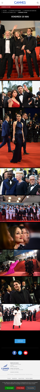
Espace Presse (21, 378)
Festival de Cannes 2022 (9, 12)
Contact (9, 378)
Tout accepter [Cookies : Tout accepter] (9, 388)
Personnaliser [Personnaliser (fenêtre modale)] (31, 388)
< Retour (20, 341)
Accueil (4, 10)
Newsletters (14, 378)
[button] (25, 353)
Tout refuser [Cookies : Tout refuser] (20, 388)
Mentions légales (29, 378)
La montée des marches (29, 10)
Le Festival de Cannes (15, 10)
